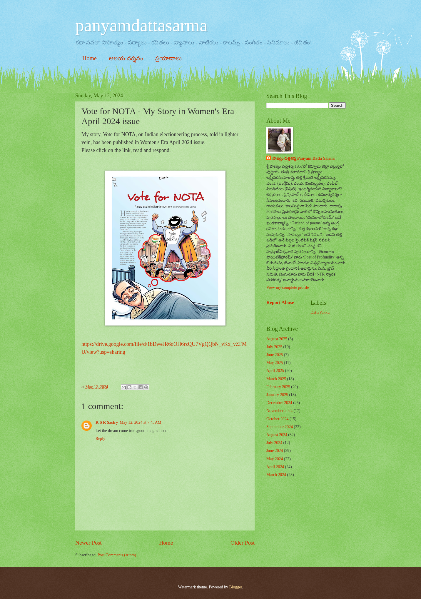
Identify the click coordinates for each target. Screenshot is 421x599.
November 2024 (279, 410)
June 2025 (274, 355)
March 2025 (276, 379)
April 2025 (275, 370)
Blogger (235, 587)
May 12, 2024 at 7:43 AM (140, 422)
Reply (100, 438)
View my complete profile (287, 287)
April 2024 (275, 467)
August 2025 (276, 339)
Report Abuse (280, 302)
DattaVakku (320, 312)
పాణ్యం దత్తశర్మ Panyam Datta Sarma (303, 158)
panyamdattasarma (141, 25)
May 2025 (274, 363)
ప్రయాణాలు (168, 58)
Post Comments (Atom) (117, 555)
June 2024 (274, 450)
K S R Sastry (107, 422)
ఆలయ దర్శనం (126, 58)
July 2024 (274, 443)
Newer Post (88, 543)
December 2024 (279, 403)
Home (89, 58)
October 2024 (277, 419)
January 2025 (277, 395)
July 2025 (274, 347)
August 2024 (276, 435)
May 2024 (274, 459)
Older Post (242, 543)
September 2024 (279, 427)
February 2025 (278, 387)
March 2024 (276, 475)
